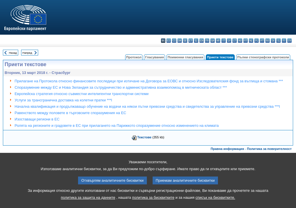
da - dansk (179, 40)
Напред (27, 52)
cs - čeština (174, 40)
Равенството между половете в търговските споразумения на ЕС (70, 113)
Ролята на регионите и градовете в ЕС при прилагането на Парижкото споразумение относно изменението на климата (117, 125)
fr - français (207, 40)
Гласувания (154, 57)
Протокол (134, 57)
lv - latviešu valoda (229, 40)
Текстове (144, 137)
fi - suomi (284, 40)
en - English (201, 40)
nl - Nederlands (251, 40)
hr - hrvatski (218, 40)
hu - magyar (240, 40)
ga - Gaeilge (212, 40)
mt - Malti (245, 40)
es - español (168, 40)
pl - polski (256, 40)
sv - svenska (289, 40)
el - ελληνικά (196, 40)
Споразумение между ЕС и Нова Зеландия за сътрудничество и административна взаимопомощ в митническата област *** (121, 87)
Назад (13, 52)
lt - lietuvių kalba (234, 40)
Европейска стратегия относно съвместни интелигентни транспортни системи (82, 94)
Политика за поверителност (269, 149)
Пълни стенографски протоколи (263, 57)
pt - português (262, 40)
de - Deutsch (185, 40)
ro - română (267, 40)
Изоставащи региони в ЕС (37, 119)
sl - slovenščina (278, 40)
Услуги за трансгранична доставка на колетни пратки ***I (63, 100)
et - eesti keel (190, 40)
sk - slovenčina (273, 40)
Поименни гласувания (185, 57)
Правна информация (227, 149)
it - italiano (223, 40)
